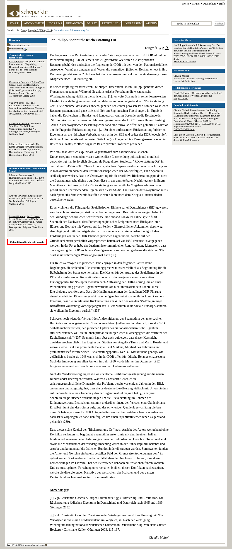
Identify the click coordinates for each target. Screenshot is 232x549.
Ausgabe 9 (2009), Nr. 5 (40, 30)
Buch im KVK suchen (185, 61)
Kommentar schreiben (20, 45)
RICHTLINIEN (111, 23)
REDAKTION (74, 23)
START (14, 23)
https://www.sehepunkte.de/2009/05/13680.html (187, 128)
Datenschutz (209, 3)
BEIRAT (92, 23)
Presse (185, 3)
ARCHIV (151, 23)
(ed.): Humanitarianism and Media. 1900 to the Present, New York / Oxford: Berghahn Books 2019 (26, 179)
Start (23, 30)
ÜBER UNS (55, 23)
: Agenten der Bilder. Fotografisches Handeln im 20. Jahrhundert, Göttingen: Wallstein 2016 (26, 199)
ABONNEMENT (34, 23)
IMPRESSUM (133, 23)
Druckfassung (18, 49)
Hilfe (222, 3)
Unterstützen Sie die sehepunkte (27, 241)
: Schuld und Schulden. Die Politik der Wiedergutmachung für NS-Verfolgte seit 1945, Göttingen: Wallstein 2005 (25, 129)
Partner (196, 3)
